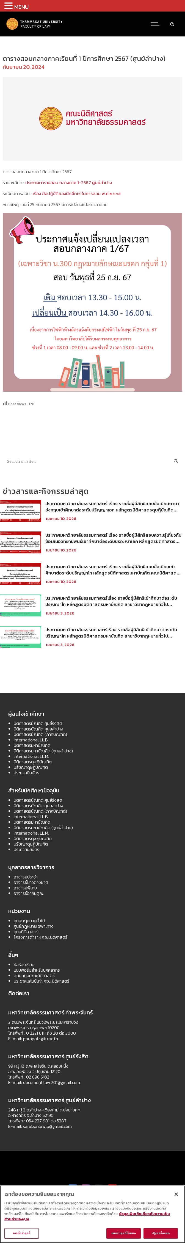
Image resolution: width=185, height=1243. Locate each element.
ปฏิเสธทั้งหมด (161, 1233)
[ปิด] (176, 1194)
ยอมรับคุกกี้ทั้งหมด (123, 1233)
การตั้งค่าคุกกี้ (21, 1233)
